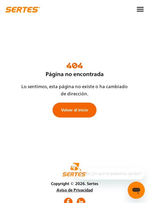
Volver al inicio (74, 110)
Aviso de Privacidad (75, 190)
